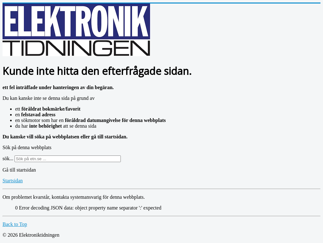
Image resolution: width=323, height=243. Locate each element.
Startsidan (13, 180)
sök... (8, 158)
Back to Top (15, 224)
